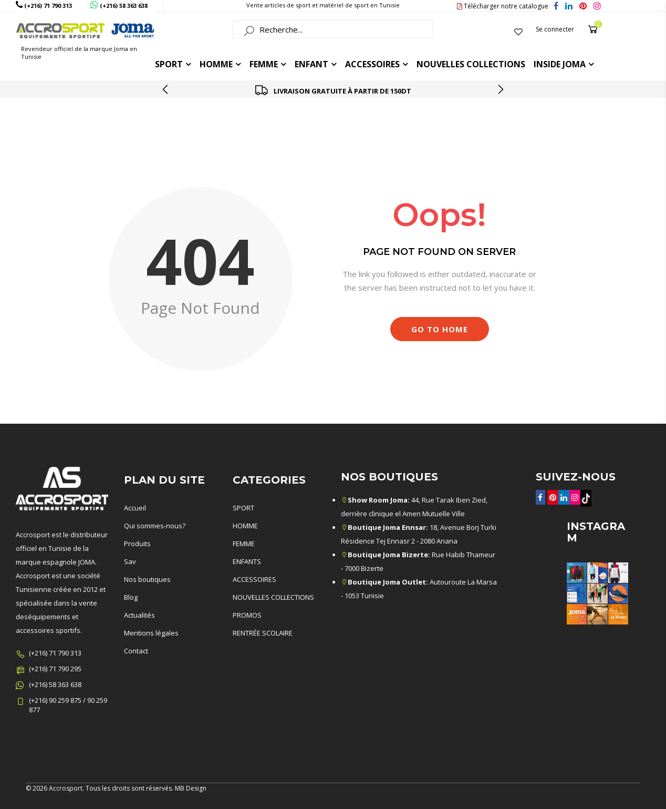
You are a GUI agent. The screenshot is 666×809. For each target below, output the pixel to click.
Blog (131, 597)
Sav (130, 561)
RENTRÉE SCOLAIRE (263, 633)
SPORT (243, 508)
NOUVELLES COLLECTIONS (273, 597)
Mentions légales (151, 633)
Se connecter (555, 29)
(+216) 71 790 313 (55, 653)
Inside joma (560, 64)
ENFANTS (247, 561)
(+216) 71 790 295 (55, 668)
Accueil (304, 137)
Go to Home (439, 329)
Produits (137, 543)
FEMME (263, 64)
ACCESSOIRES (372, 64)
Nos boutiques (147, 579)
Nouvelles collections (471, 64)
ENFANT (311, 64)
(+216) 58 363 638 (55, 684)
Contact (136, 651)
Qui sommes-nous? (154, 525)
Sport (169, 64)
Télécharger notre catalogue (502, 6)
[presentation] (166, 89)
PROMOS (247, 615)
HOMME (216, 64)
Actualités (139, 615)
